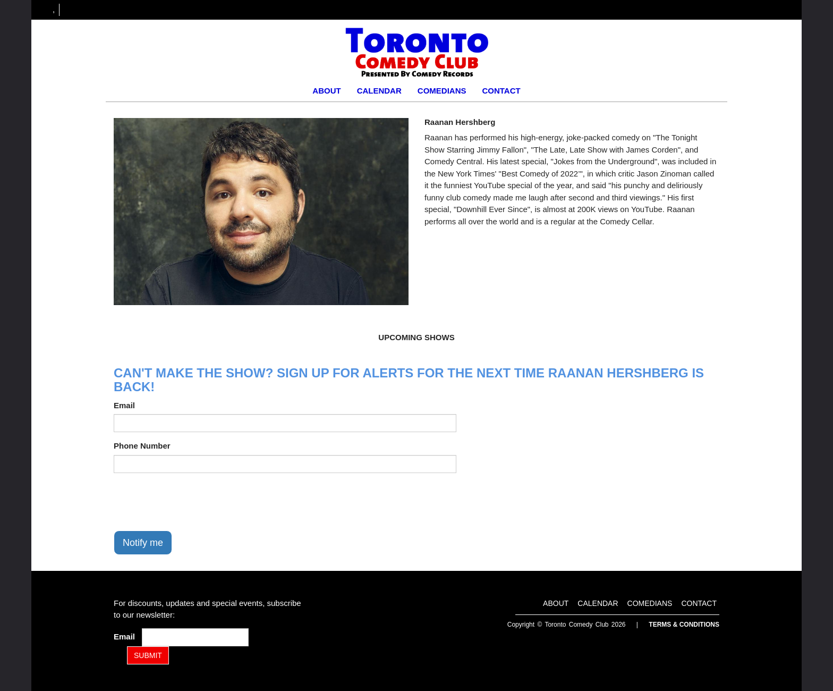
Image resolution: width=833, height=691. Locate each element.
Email (124, 405)
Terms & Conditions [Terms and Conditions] (684, 624)
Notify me (143, 542)
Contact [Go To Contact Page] (501, 90)
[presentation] (194, 502)
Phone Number (142, 445)
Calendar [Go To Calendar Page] (379, 90)
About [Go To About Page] (326, 90)
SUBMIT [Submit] (148, 655)
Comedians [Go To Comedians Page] (442, 90)
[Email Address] (195, 637)
